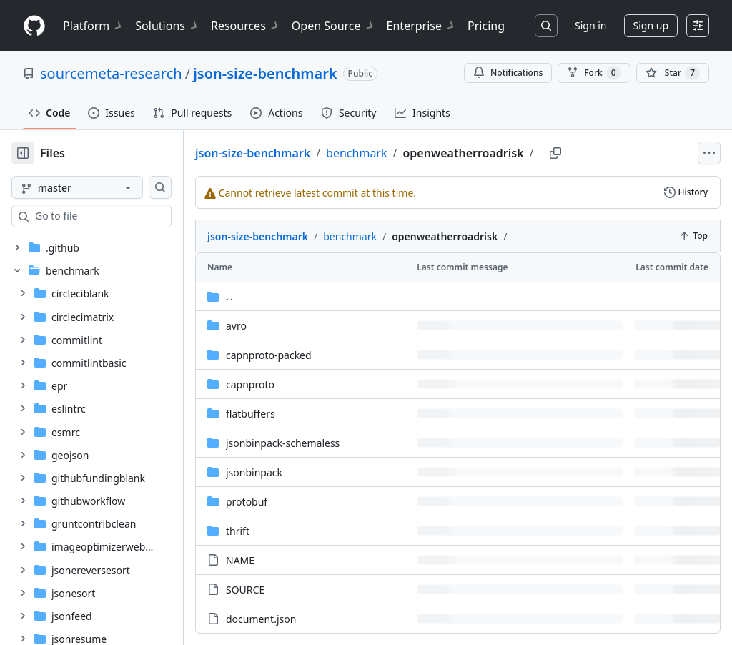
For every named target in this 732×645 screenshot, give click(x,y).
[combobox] (120, 216)
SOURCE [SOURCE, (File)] (291, 557)
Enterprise (421, 26)
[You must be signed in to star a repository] (672, 73)
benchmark (402, 153)
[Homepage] (34, 26)
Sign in (590, 25)
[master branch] (100, 187)
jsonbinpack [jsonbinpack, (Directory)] (300, 440)
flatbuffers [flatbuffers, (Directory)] (296, 381)
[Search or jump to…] (546, 25)
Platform (93, 26)
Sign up (650, 25)
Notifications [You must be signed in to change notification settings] (508, 73)
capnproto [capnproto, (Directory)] (296, 352)
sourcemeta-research (111, 73)
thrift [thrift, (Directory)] (283, 499)
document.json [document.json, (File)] (307, 587)
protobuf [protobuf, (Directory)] (292, 469)
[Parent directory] (480, 264)
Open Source (333, 26)
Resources (245, 26)
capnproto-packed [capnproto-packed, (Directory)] (314, 323)
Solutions (167, 26)
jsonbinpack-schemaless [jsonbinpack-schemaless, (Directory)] (328, 411)
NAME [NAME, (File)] (286, 528)
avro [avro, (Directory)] (282, 293)
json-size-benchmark (265, 73)
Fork (593, 73)
